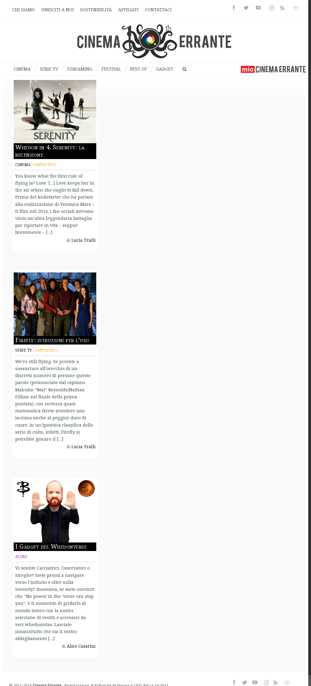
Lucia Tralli (83, 240)
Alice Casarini (81, 646)
